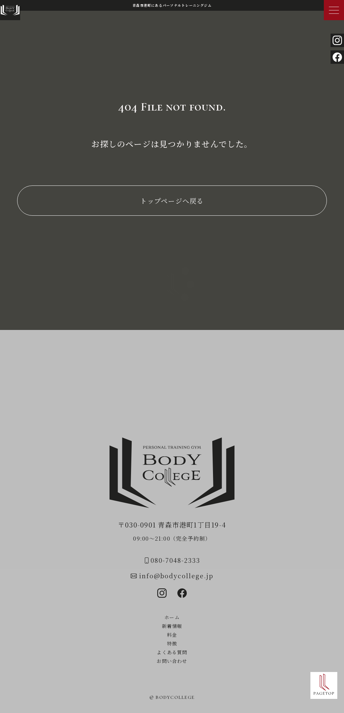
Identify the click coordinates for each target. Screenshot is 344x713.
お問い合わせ (172, 661)
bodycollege (175, 697)
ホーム (172, 617)
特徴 (172, 643)
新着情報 (172, 626)
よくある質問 (172, 652)
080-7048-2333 (172, 560)
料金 (172, 634)
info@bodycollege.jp (172, 575)
